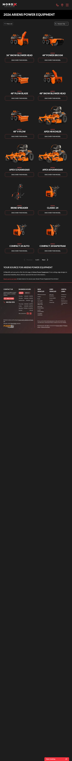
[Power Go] (19, 326)
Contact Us (63, 294)
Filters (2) (8, 24)
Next (45, 260)
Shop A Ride (13, 323)
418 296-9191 (9, 302)
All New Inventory (42, 294)
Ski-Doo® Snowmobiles (41, 307)
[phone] (57, 5)
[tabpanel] (26, 303)
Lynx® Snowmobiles (41, 310)
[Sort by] (61, 24)
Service (63, 298)
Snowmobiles (52, 298)
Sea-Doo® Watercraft (40, 303)
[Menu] (67, 5)
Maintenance (64, 301)
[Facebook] (28, 313)
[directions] (62, 5)
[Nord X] (10, 5)
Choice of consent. (45, 327)
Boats (39, 298)
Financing (51, 302)
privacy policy (59, 325)
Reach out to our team (10, 279)
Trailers (39, 296)
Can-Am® (40, 301)
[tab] (21, 293)
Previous (27, 260)
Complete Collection (40, 314)
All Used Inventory (51, 295)
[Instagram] (30, 313)
